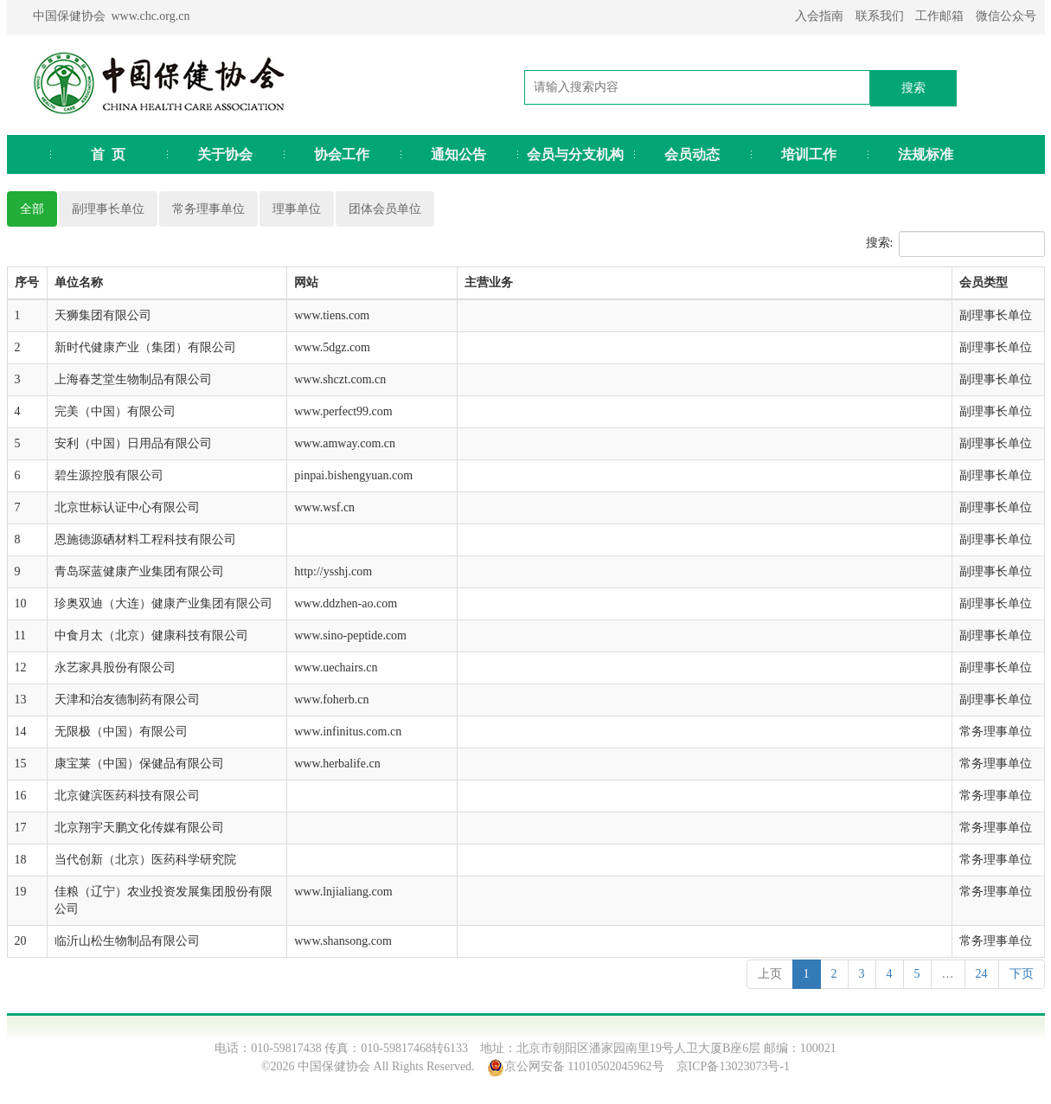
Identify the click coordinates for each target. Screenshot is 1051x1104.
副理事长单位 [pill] (108, 208)
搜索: (955, 244)
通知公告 (458, 154)
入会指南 (819, 16)
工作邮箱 (939, 16)
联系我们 (880, 16)
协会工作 (341, 154)
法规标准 (925, 154)
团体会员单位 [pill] (385, 208)
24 (982, 973)
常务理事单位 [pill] (208, 208)
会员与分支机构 (575, 154)
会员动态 (692, 154)
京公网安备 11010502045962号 (584, 1066)
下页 (1021, 973)
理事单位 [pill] (296, 208)
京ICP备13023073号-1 (733, 1066)
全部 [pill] (32, 208)
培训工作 (808, 154)
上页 (770, 973)
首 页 (108, 154)
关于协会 (225, 154)
